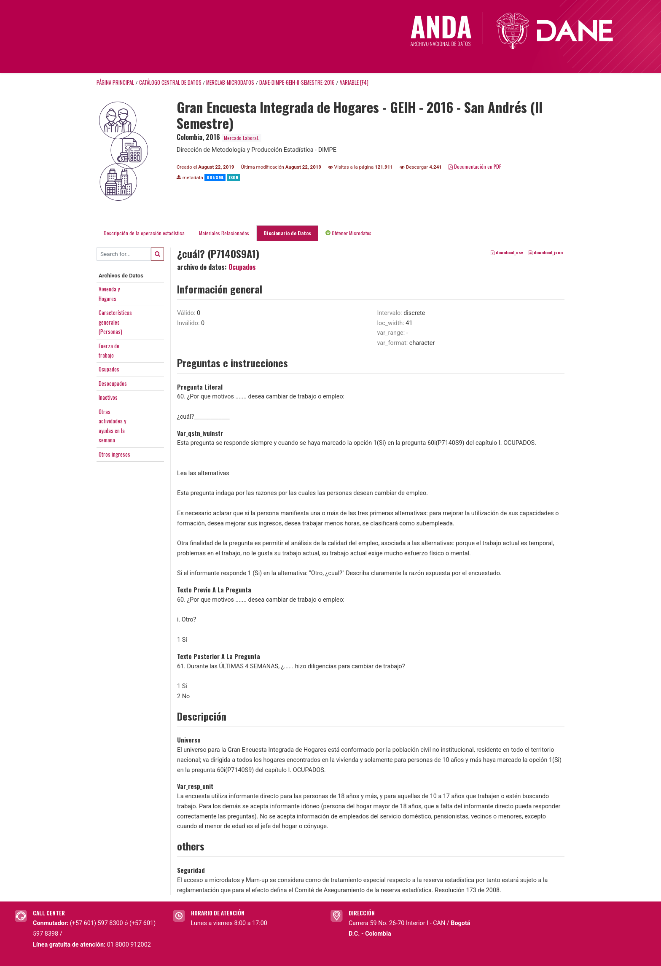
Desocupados (113, 383)
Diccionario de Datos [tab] (287, 233)
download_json (546, 252)
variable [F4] (354, 82)
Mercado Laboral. (241, 137)
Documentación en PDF (475, 166)
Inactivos (108, 397)
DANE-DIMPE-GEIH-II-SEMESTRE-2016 (297, 82)
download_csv (507, 252)
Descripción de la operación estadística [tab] (144, 233)
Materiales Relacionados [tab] (224, 233)
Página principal (115, 82)
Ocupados (109, 369)
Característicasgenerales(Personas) (115, 322)
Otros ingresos (114, 454)
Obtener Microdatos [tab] (348, 233)
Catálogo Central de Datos (170, 82)
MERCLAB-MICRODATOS (230, 82)
